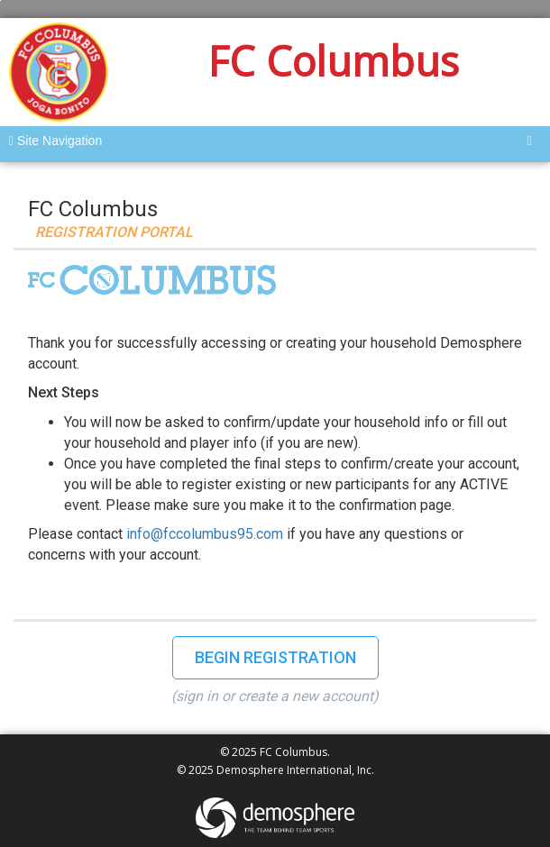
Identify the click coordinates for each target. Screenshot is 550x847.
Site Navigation (55, 140)
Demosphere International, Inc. (295, 770)
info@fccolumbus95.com (204, 533)
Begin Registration (275, 657)
